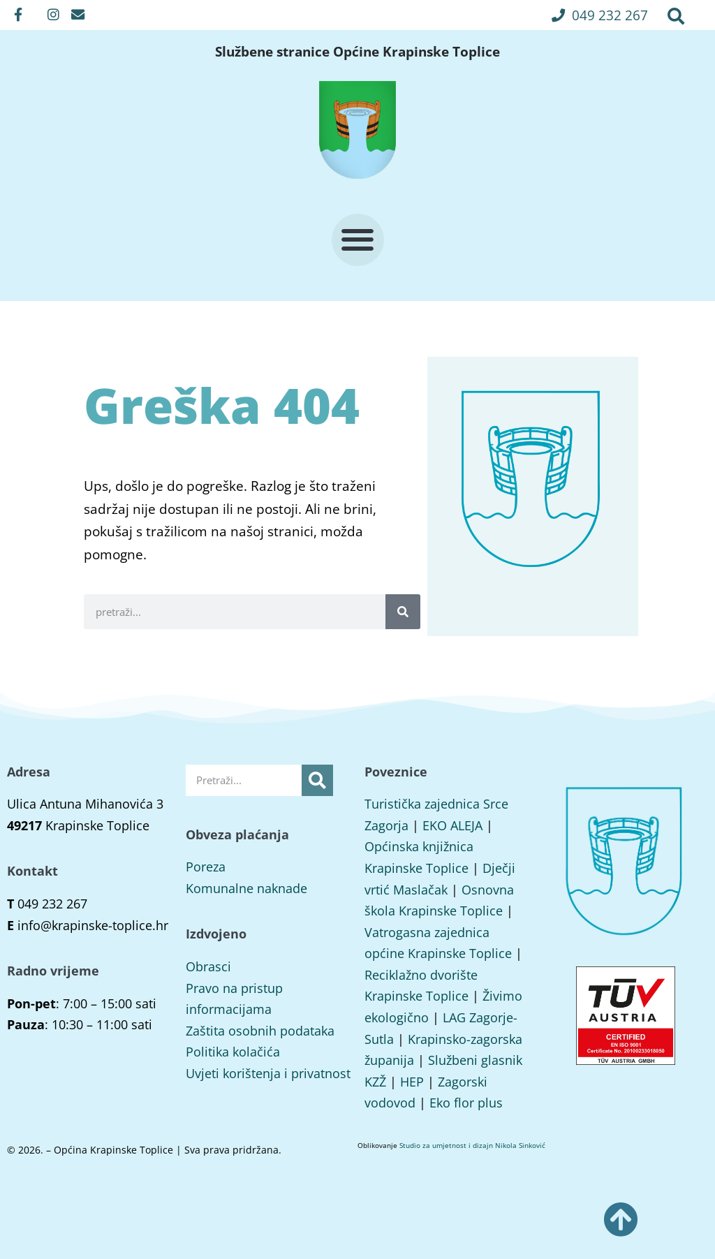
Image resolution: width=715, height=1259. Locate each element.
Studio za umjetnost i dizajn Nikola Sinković (472, 1145)
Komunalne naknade (246, 888)
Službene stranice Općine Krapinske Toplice (357, 52)
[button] (600, 15)
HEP (412, 1081)
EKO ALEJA (452, 825)
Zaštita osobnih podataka (260, 1030)
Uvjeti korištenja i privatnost (268, 1073)
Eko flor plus (466, 1102)
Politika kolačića (233, 1051)
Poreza (206, 866)
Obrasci (208, 966)
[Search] (402, 611)
